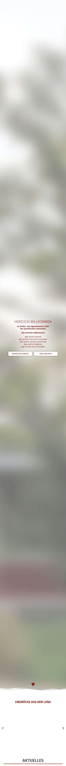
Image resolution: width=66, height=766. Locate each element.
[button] (2, 728)
